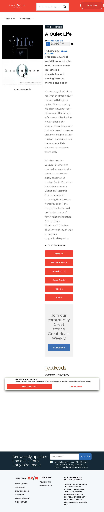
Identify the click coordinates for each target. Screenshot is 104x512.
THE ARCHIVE (20, 487)
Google (59, 289)
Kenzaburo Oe (55, 41)
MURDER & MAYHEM (22, 498)
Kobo (59, 297)
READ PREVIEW (22, 89)
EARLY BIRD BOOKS (22, 491)
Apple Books (59, 280)
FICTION (58, 27)
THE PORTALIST (21, 502)
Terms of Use (45, 482)
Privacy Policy (46, 486)
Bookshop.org (59, 271)
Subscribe (92, 5)
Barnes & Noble (59, 262)
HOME (48, 27)
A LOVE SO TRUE (21, 484)
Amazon (59, 254)
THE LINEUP (19, 495)
